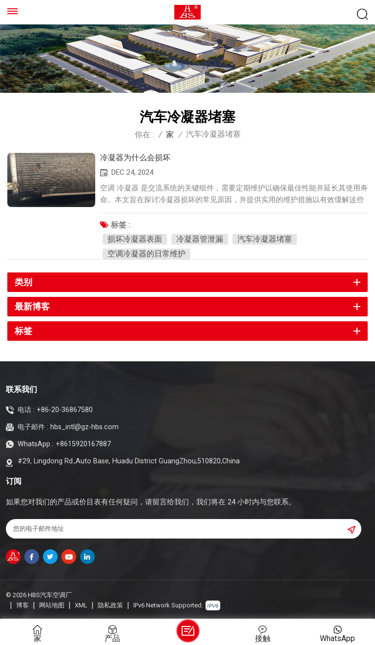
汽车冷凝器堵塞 (264, 239)
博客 (22, 605)
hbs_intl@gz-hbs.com (84, 427)
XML (81, 605)
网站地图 (51, 605)
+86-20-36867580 (65, 410)
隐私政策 (110, 605)
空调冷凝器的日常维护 (146, 253)
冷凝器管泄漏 (199, 239)
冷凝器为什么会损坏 (135, 157)
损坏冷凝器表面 (134, 239)
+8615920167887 (83, 444)
